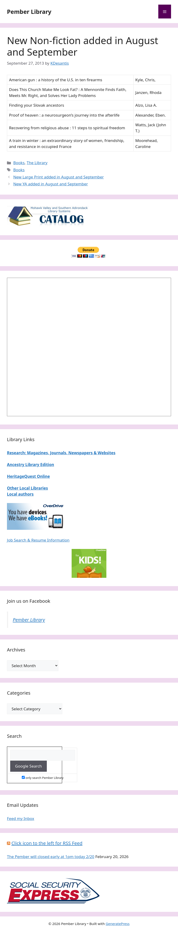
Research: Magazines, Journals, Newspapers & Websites (61, 452)
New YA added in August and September (50, 184)
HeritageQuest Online (28, 476)
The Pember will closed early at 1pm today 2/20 (50, 856)
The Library (37, 162)
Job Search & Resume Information (38, 540)
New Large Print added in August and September (58, 177)
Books (19, 162)
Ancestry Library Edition (30, 464)
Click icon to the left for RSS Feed (46, 843)
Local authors (20, 494)
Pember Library (29, 11)
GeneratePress (118, 923)
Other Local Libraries (27, 488)
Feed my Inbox (20, 818)
